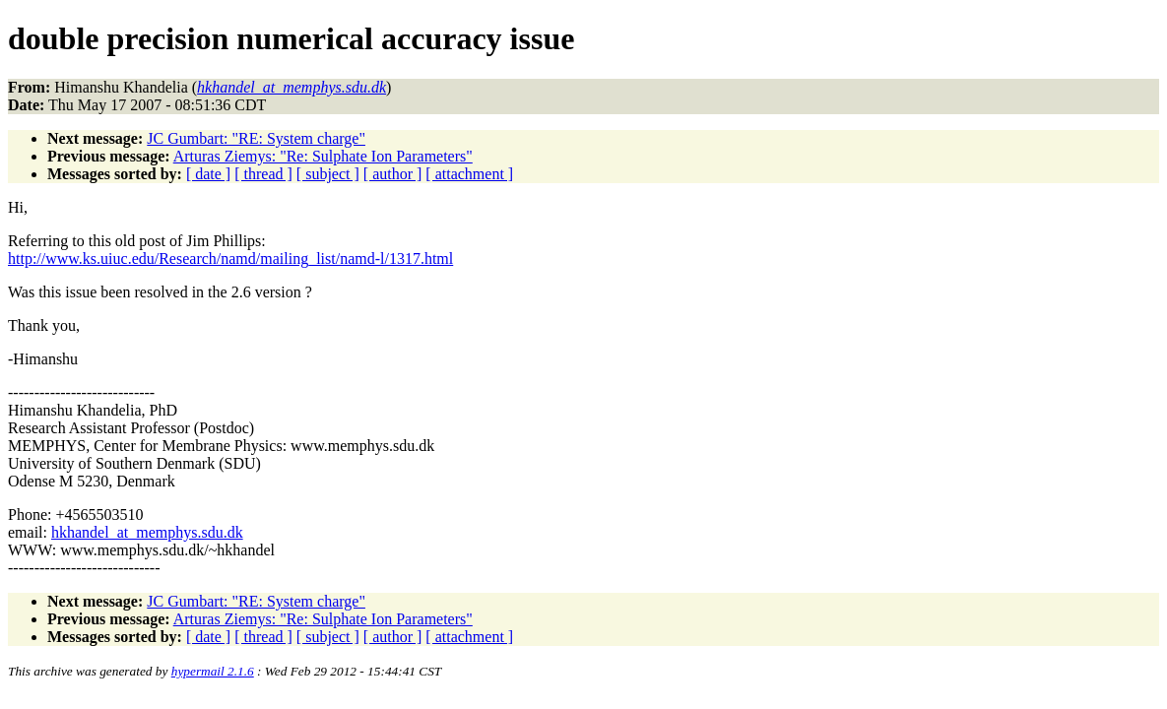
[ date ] (208, 173)
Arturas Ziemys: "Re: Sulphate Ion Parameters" (323, 156)
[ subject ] (327, 173)
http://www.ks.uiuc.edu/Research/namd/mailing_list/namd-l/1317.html (230, 258)
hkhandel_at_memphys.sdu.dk (147, 532)
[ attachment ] (469, 173)
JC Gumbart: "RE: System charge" (256, 138)
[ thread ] (263, 173)
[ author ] (392, 173)
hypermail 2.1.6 (212, 671)
